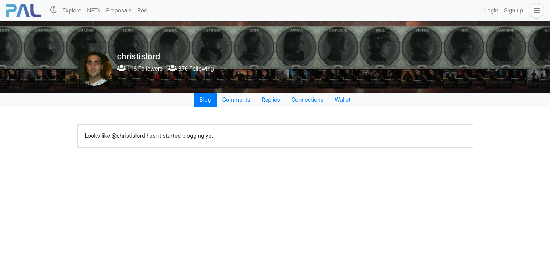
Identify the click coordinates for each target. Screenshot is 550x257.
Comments (236, 99)
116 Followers (140, 68)
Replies (271, 99)
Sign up (513, 10)
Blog (205, 99)
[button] (535, 11)
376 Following (191, 68)
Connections (307, 99)
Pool (143, 10)
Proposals (119, 10)
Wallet (342, 99)
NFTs (93, 10)
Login (491, 10)
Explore (71, 10)
